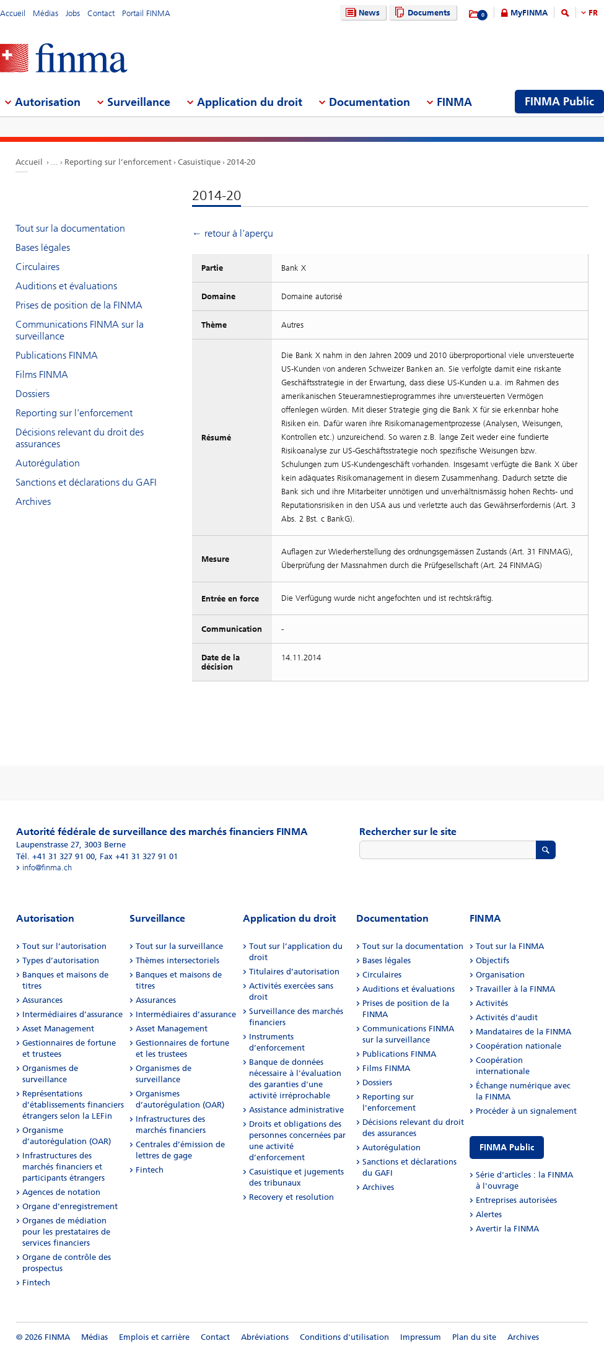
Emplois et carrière (154, 1337)
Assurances (42, 1000)
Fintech (36, 1282)
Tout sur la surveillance (179, 946)
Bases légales (42, 247)
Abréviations (265, 1337)
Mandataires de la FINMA (523, 1031)
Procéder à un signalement (526, 1111)
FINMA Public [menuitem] (559, 101)
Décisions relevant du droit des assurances (79, 438)
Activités (492, 1003)
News (361, 12)
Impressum (420, 1337)
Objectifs (492, 960)
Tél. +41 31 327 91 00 (55, 856)
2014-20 (241, 162)
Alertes (489, 1214)
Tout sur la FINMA (510, 946)
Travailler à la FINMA (515, 989)
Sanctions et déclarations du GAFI (86, 482)
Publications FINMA (56, 355)
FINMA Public (506, 1147)
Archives (33, 501)
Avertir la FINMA (507, 1228)
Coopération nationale (518, 1046)
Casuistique (199, 162)
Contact (101, 13)
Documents (421, 12)
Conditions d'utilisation (344, 1337)
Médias (45, 13)
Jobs (73, 13)
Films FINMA (41, 374)
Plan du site (474, 1337)
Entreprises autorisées (516, 1200)
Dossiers (32, 394)
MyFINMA (529, 12)
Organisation (500, 974)
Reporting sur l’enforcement (118, 162)
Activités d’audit (507, 1017)
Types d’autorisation (60, 960)
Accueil (12, 13)
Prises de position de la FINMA (78, 305)
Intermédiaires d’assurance (72, 1014)
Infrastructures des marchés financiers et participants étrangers (63, 1167)
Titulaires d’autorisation (294, 971)
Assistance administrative (296, 1109)
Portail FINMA (146, 13)
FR (593, 12)
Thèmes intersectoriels (177, 960)
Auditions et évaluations (66, 286)
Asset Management (58, 1028)
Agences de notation (61, 1192)
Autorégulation (47, 463)
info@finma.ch (47, 867)
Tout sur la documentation (70, 228)
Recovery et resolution (291, 1197)
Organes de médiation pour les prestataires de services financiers (66, 1232)
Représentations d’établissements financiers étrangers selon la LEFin (73, 1105)
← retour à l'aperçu (232, 233)
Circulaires (37, 267)
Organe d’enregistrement (70, 1206)
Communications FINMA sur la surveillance (79, 330)
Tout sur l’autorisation (64, 946)
